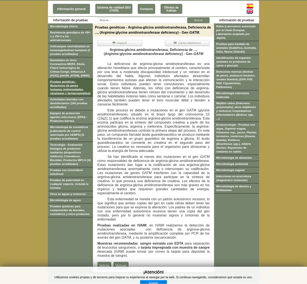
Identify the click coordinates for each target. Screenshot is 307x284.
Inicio (104, 266)
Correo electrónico (187, 43)
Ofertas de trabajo (171, 9)
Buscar (198, 20)
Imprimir (120, 43)
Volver (121, 266)
